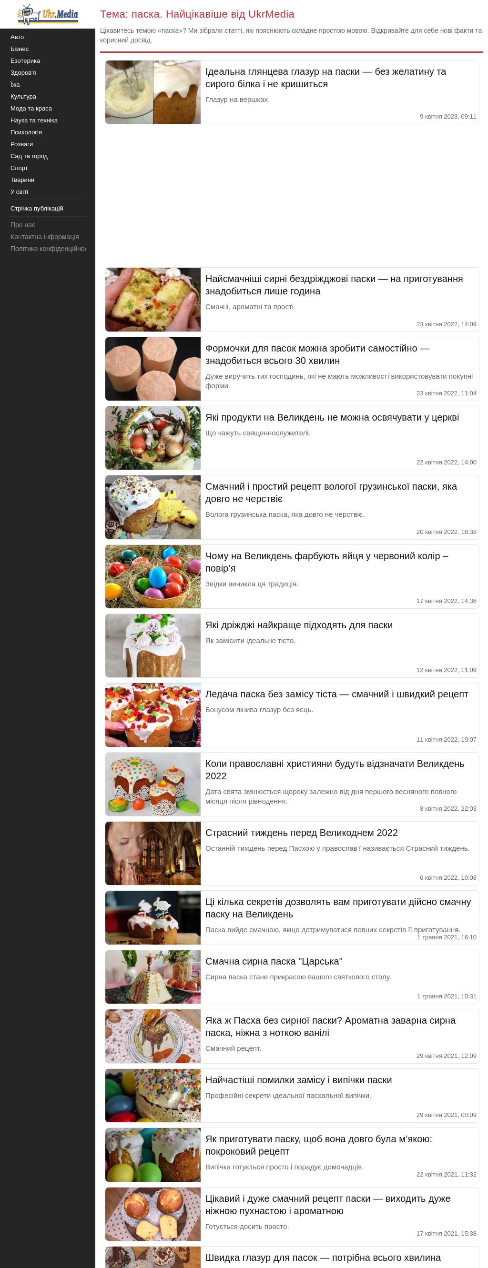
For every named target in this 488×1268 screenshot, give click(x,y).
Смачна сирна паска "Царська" (274, 961)
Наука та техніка (34, 120)
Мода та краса (31, 108)
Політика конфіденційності (51, 248)
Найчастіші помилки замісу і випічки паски (298, 1080)
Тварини (22, 179)
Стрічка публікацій (36, 208)
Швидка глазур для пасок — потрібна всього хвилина (323, 1257)
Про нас (22, 225)
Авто (17, 36)
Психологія (26, 132)
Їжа (15, 84)
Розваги (21, 144)
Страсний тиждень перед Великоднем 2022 (301, 832)
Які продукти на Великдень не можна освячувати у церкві (332, 417)
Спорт (19, 167)
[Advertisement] (291, 195)
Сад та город (29, 156)
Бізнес (19, 48)
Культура (23, 96)
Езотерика (25, 60)
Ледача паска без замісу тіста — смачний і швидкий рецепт (336, 694)
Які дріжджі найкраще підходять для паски (299, 625)
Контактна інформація (44, 237)
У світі (19, 191)
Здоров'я (23, 72)
